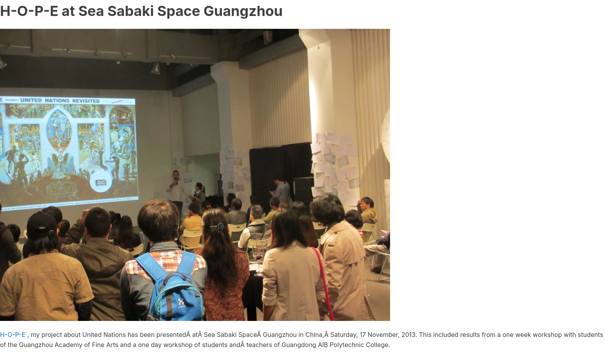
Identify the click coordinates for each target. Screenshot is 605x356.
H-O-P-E (12, 334)
